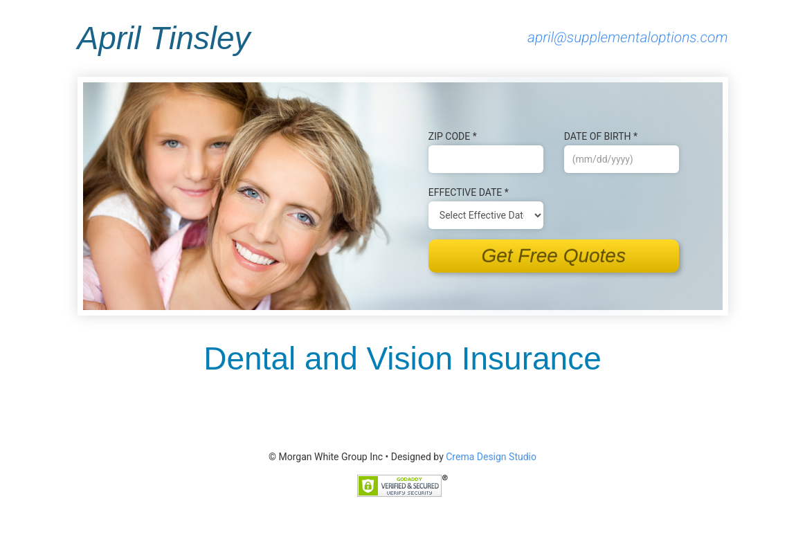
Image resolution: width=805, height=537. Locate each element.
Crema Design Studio (491, 456)
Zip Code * (452, 136)
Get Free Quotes (553, 255)
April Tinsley (164, 38)
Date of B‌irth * (600, 136)
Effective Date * (468, 192)
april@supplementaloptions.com (627, 38)
